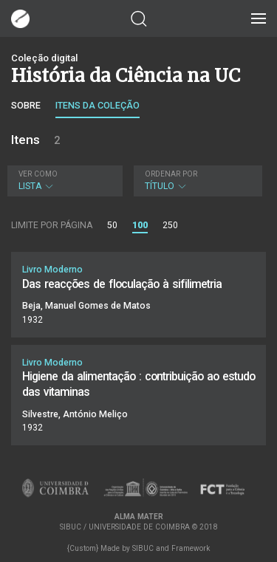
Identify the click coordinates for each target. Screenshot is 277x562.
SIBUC (143, 548)
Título (196, 180)
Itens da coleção (97, 105)
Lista (63, 180)
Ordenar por (171, 174)
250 (170, 225)
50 (112, 225)
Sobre (26, 105)
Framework (190, 548)
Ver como (38, 174)
